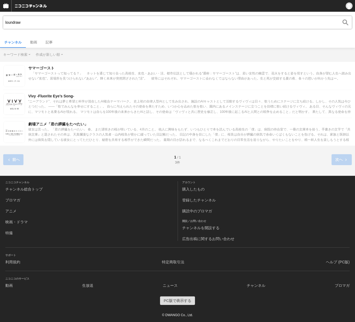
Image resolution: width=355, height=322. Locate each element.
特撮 (9, 233)
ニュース (170, 285)
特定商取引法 (173, 262)
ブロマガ (12, 200)
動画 (33, 42)
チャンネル (13, 42)
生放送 (87, 285)
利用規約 (12, 262)
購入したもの (193, 189)
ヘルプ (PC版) (338, 262)
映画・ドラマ (16, 222)
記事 (49, 42)
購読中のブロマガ (197, 211)
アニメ (11, 211)
